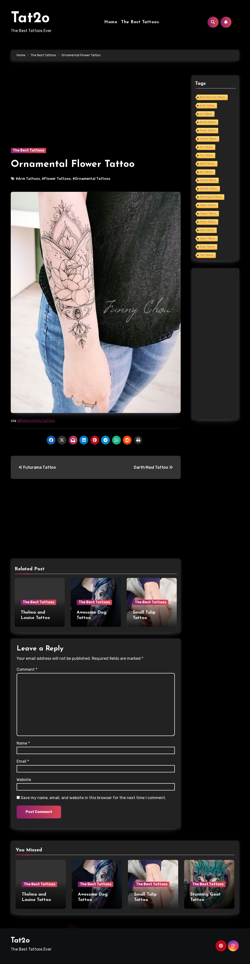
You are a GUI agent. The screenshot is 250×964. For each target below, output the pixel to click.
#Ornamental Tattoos (91, 179)
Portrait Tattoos (208, 180)
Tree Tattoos (206, 255)
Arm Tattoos (206, 147)
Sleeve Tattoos (208, 221)
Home (110, 22)
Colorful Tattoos (208, 138)
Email (23, 761)
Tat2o (30, 18)
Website (24, 779)
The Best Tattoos (140, 22)
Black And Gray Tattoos (212, 97)
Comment (27, 669)
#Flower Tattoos (56, 179)
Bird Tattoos (206, 172)
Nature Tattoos (208, 205)
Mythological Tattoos (211, 196)
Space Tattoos (207, 238)
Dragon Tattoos (208, 213)
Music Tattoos (207, 246)
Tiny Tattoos (206, 155)
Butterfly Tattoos (208, 188)
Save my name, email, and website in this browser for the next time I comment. (93, 797)
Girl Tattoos (206, 113)
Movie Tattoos (207, 163)
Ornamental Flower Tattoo (73, 164)
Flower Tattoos (208, 130)
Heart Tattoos (207, 230)
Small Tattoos (207, 105)
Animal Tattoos (208, 122)
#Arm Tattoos (28, 179)
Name (23, 743)
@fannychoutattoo (36, 420)
